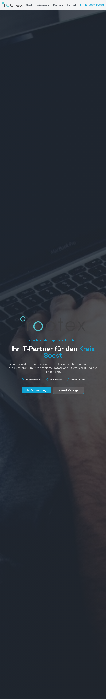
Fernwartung (36, 390)
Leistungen (43, 4)
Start (29, 4)
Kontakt (71, 4)
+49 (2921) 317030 (92, 4)
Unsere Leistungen (68, 390)
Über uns (58, 4)
